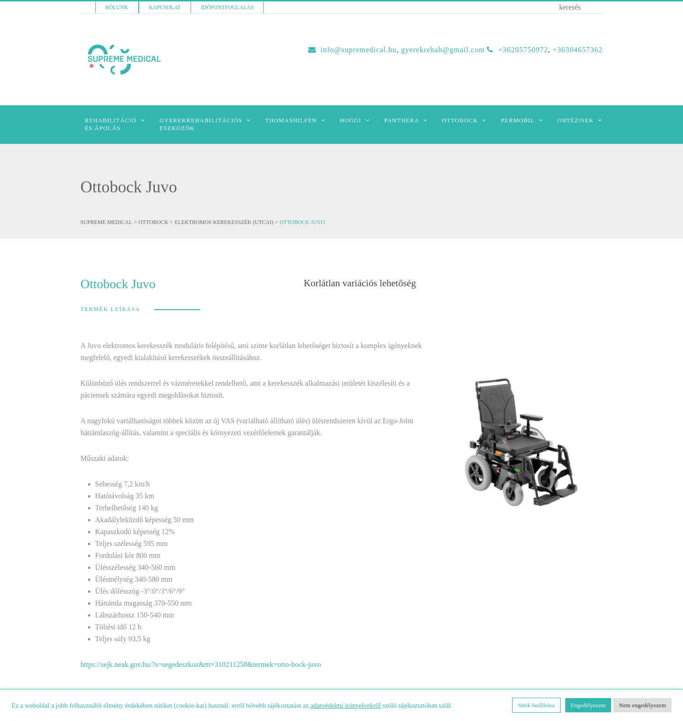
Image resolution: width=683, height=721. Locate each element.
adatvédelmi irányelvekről (346, 705)
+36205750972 (523, 50)
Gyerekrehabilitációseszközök (200, 124)
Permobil (518, 120)
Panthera (401, 120)
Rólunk (116, 7)
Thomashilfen (291, 120)
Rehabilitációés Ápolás (111, 124)
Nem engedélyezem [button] (642, 705)
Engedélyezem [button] (588, 705)
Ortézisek (575, 120)
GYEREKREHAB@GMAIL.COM (443, 50)
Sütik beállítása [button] (536, 705)
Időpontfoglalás (227, 7)
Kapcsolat (164, 7)
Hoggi (350, 120)
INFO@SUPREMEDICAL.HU (359, 50)
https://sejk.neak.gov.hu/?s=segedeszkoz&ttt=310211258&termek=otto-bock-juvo (201, 664)
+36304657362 (577, 50)
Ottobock (460, 120)
